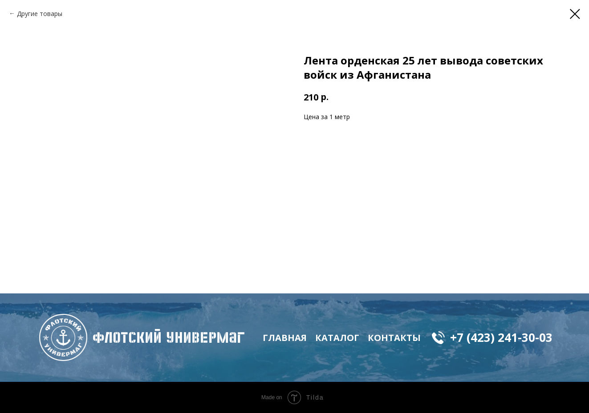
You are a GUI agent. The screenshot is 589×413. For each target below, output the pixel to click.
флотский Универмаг (169, 337)
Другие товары (39, 13)
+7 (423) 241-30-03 (501, 337)
